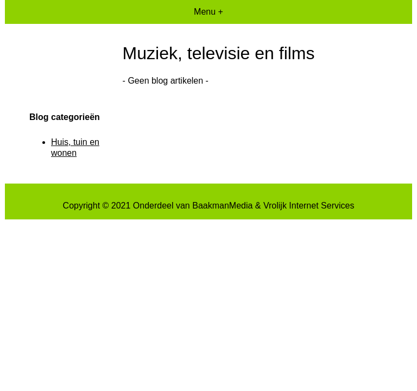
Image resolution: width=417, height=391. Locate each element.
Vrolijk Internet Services (308, 205)
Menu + (208, 11)
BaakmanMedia (222, 205)
